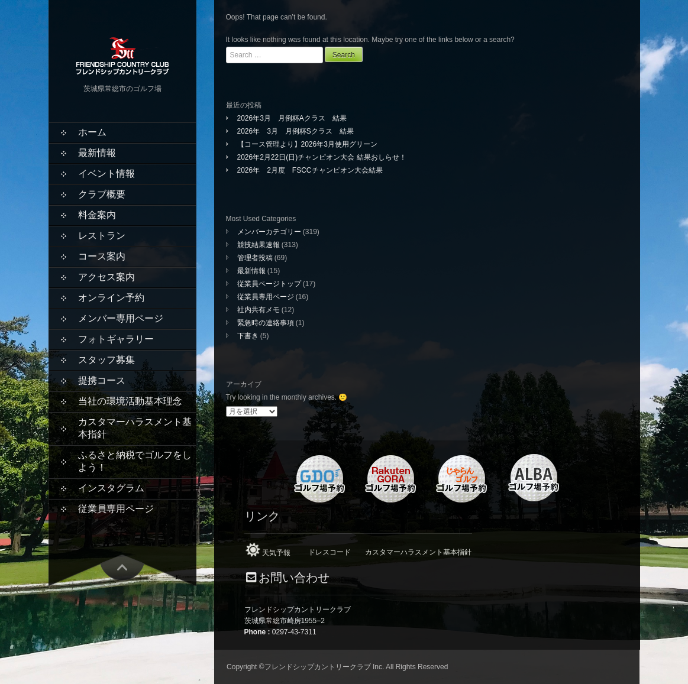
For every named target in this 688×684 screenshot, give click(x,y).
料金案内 (97, 215)
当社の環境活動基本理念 (130, 401)
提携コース (101, 380)
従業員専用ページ (116, 508)
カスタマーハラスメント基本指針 (135, 428)
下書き (248, 336)
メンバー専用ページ (120, 318)
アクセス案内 (106, 277)
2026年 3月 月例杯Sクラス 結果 (295, 131)
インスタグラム (111, 488)
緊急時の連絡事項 (265, 323)
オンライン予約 (111, 297)
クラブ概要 (101, 194)
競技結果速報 (258, 245)
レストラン (101, 235)
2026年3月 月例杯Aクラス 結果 (292, 118)
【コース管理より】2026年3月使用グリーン (307, 144)
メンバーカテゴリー (269, 232)
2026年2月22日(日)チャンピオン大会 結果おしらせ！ (321, 157)
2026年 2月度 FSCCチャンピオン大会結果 (310, 170)
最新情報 (97, 152)
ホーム (92, 132)
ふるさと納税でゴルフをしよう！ (135, 461)
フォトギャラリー (116, 339)
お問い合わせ (294, 578)
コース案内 (101, 256)
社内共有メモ (258, 310)
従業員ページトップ (269, 284)
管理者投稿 (255, 258)
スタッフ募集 (106, 359)
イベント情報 (106, 173)
